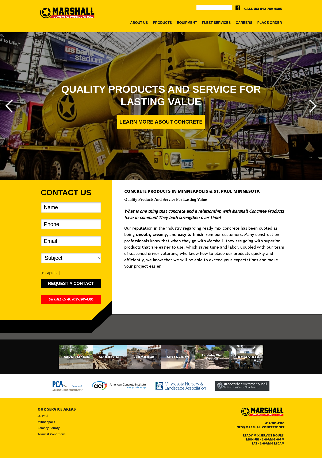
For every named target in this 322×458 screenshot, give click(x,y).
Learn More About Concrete (161, 122)
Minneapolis (46, 422)
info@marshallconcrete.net (259, 427)
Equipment (187, 22)
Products (162, 22)
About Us (139, 22)
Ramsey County (49, 428)
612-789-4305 (271, 8)
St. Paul (43, 416)
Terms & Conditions (51, 434)
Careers (244, 22)
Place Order (269, 22)
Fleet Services (216, 22)
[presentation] (9, 106)
